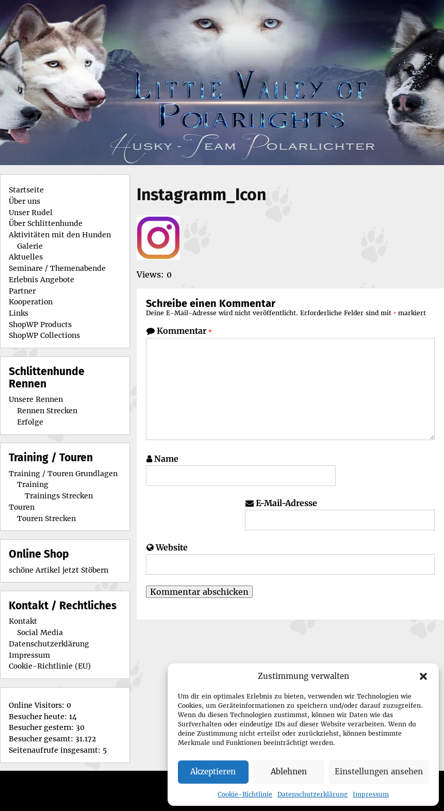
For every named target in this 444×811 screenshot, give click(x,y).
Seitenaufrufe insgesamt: (56, 750)
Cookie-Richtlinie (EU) (50, 666)
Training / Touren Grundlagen (63, 473)
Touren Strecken (46, 518)
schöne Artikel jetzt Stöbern (58, 570)
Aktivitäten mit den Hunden (60, 234)
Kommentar (184, 330)
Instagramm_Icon (201, 194)
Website (172, 547)
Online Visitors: (38, 705)
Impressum (371, 794)
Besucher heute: (39, 716)
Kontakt (23, 621)
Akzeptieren (213, 771)
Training (32, 484)
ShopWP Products (40, 324)
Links (18, 313)
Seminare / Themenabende (57, 268)
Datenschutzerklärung (312, 794)
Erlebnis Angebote (41, 279)
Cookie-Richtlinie (245, 794)
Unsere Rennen (36, 399)
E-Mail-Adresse (286, 503)
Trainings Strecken (59, 495)
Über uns (24, 201)
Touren (22, 507)
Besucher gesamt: (42, 738)
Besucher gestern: (42, 727)
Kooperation (31, 301)
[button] (423, 676)
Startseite (26, 189)
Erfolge (30, 422)
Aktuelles (26, 257)
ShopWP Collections (44, 335)
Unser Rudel (31, 212)
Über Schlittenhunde (46, 223)
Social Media (40, 632)
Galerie (30, 246)
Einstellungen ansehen (379, 771)
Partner (22, 291)
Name (166, 458)
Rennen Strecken (47, 410)
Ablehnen (289, 771)
